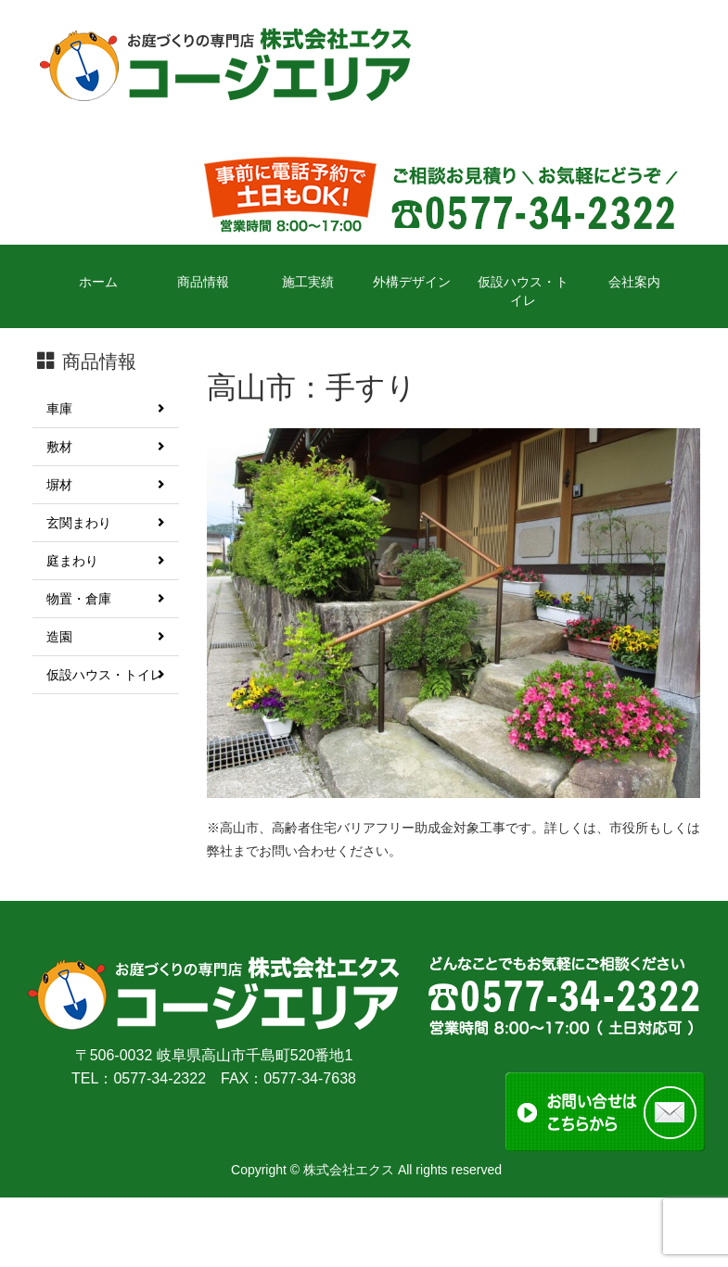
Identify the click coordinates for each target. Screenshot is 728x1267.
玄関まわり (105, 522)
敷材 (105, 446)
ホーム (98, 281)
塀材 (105, 484)
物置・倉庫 (105, 598)
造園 (105, 636)
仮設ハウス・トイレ (523, 291)
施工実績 (308, 281)
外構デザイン (412, 281)
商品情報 (203, 281)
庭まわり (105, 560)
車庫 (105, 408)
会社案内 (634, 281)
